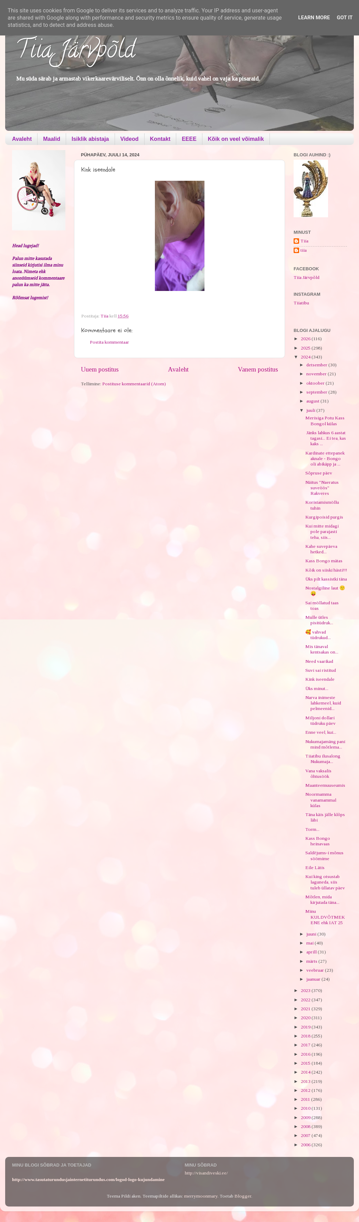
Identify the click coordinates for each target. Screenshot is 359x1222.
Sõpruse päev (318, 473)
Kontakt (160, 139)
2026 (306, 338)
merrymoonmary (201, 1196)
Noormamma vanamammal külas (320, 800)
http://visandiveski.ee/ (206, 1173)
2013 (306, 1081)
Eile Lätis (315, 867)
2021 (306, 1008)
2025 (306, 348)
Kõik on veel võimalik (236, 139)
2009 (306, 1117)
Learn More (314, 17)
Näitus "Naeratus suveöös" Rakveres (322, 488)
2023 (306, 990)
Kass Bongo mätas (323, 560)
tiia (303, 250)
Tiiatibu (301, 302)
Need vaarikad (319, 661)
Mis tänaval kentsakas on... (321, 649)
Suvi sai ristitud (320, 670)
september (317, 392)
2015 (306, 1063)
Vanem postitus (258, 369)
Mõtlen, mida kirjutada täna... (322, 899)
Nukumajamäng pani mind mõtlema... (325, 744)
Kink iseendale (320, 679)
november (317, 373)
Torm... (312, 829)
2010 (306, 1108)
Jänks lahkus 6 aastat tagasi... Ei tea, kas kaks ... (325, 438)
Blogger (242, 1196)
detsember (317, 364)
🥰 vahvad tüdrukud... (318, 634)
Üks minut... (316, 688)
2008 (306, 1126)
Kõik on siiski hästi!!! (326, 570)
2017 (306, 1044)
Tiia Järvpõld (75, 52)
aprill (312, 951)
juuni (311, 934)
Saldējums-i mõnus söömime (324, 855)
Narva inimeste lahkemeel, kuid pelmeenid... (323, 703)
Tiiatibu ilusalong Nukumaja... (322, 758)
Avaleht (22, 139)
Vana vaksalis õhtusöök (318, 773)
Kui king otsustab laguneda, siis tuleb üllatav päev (325, 882)
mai (310, 943)
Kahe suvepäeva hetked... (321, 549)
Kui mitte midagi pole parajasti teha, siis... (322, 531)
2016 (306, 1054)
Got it (344, 17)
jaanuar (313, 979)
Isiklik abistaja (90, 139)
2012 (306, 1090)
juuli (311, 410)
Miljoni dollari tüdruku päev (320, 720)
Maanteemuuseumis (325, 785)
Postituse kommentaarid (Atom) (134, 383)
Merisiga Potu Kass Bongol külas (325, 420)
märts (312, 961)
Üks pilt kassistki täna (326, 579)
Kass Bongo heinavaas (317, 841)
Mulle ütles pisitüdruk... (319, 620)
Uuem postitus (100, 369)
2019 (306, 1027)
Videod (129, 139)
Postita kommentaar (109, 342)
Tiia (304, 240)
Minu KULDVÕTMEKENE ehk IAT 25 (325, 917)
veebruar (315, 970)
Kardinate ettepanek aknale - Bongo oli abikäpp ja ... (325, 458)
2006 (306, 1144)
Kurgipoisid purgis (324, 517)
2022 (306, 999)
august (313, 401)
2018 (306, 1035)
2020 (306, 1017)
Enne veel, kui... (320, 732)
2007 (306, 1135)
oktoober (316, 383)
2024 (306, 356)
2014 (306, 1072)
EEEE (189, 139)
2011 (306, 1099)
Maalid (51, 139)
